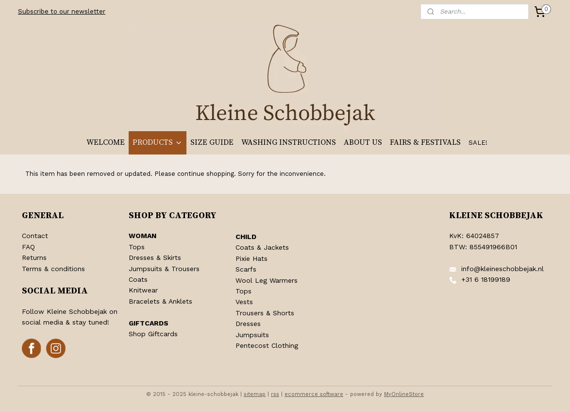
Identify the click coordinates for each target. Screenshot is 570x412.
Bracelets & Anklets (160, 301)
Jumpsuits (252, 335)
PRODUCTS (158, 142)
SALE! (478, 142)
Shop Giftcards (153, 334)
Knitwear (143, 290)
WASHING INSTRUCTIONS (288, 142)
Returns (34, 257)
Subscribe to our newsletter (61, 11)
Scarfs (245, 269)
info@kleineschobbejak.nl (502, 269)
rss (275, 394)
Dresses (248, 323)
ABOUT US (363, 142)
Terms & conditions (53, 269)
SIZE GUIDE (212, 142)
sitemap (255, 394)
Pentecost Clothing (266, 345)
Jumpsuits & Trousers (164, 269)
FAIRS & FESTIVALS (425, 142)
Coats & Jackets (262, 247)
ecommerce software (314, 394)
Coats (138, 279)
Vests (244, 302)
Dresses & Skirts (155, 257)
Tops (137, 247)
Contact (35, 236)
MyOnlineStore (404, 394)
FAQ (28, 247)
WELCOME (105, 142)
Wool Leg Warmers (266, 280)
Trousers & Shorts (264, 313)
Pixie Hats (251, 258)
